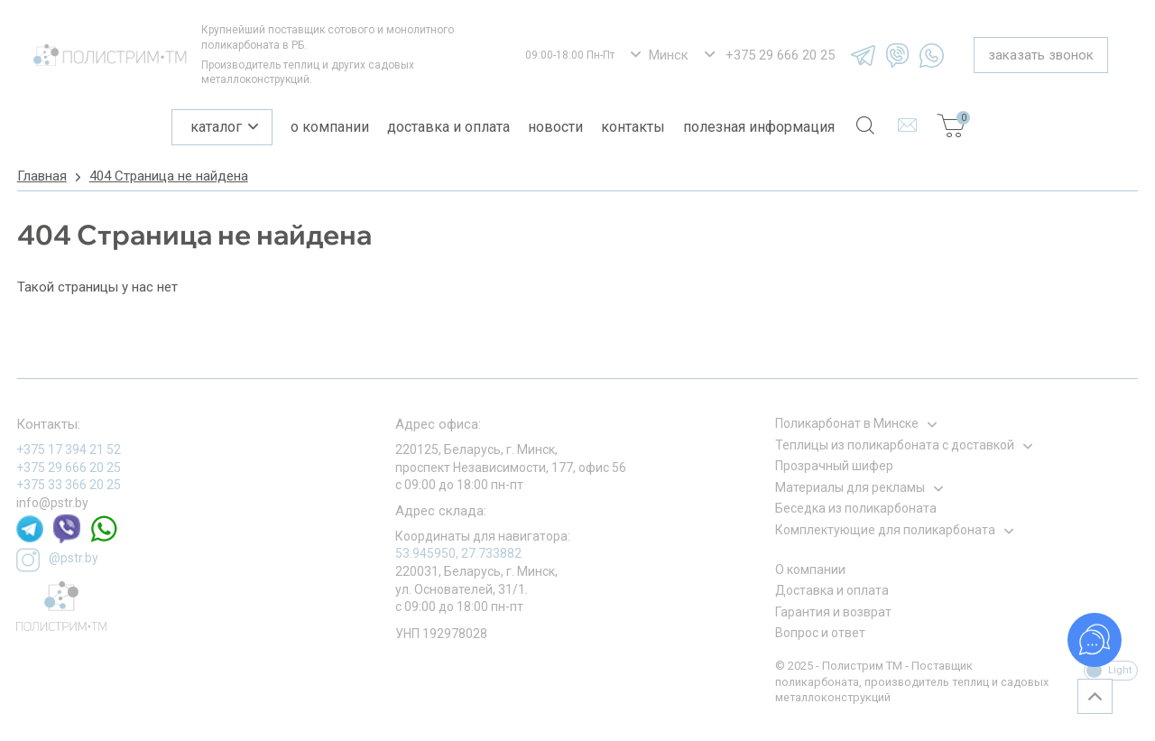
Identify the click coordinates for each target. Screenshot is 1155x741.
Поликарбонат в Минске (847, 423)
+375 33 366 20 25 (68, 484)
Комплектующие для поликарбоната (885, 530)
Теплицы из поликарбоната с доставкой (894, 445)
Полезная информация (759, 126)
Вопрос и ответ (820, 632)
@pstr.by (57, 559)
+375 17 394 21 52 (68, 449)
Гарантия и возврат (833, 612)
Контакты (633, 126)
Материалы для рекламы (850, 487)
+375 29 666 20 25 (68, 467)
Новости (555, 126)
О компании (330, 126)
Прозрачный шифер (834, 465)
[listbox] (659, 55)
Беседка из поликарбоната (856, 508)
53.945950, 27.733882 (458, 553)
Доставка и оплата (448, 126)
